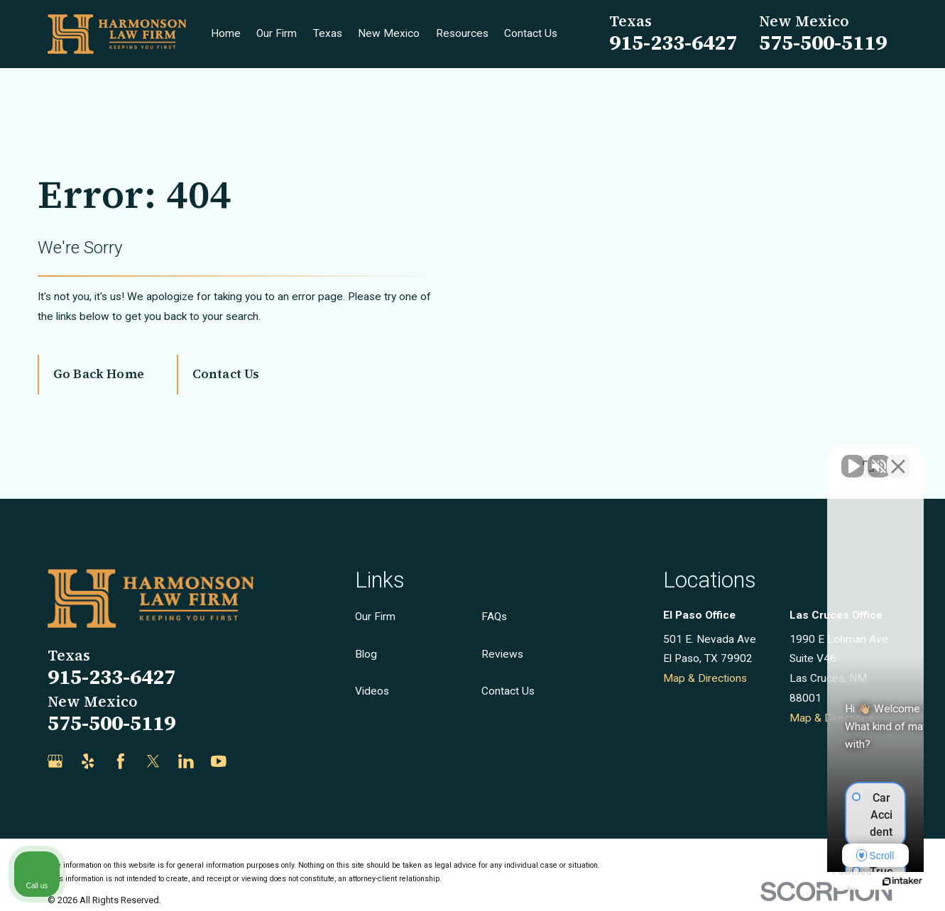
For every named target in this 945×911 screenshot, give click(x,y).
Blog (366, 654)
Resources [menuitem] (462, 33)
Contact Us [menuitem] (530, 33)
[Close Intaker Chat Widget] (898, 457)
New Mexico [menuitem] (389, 33)
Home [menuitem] (226, 33)
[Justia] (251, 761)
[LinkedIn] (186, 761)
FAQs (494, 616)
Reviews (502, 654)
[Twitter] (153, 761)
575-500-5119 (823, 42)
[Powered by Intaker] (824, 881)
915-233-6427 (673, 42)
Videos (372, 691)
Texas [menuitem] (327, 33)
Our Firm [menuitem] (276, 33)
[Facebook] (121, 761)
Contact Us (226, 373)
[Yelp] (88, 761)
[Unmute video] (693, 457)
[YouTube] (218, 761)
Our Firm (375, 616)
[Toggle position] (868, 457)
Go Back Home (98, 373)
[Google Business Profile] (55, 761)
